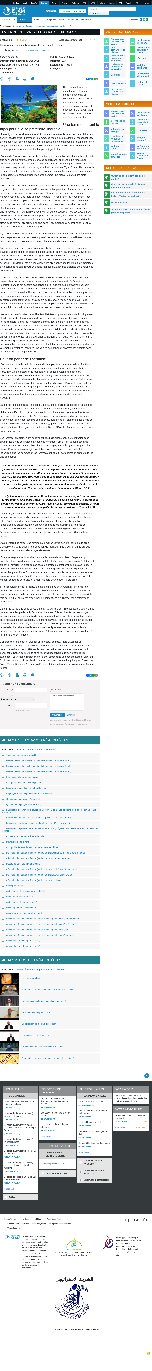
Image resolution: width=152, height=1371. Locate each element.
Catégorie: (7, 50)
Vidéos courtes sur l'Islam (143, 155)
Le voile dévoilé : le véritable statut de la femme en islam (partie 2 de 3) (36, 766)
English (16, 3)
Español (34, 3)
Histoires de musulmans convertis (117, 66)
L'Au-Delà (142, 130)
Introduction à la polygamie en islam (20, 777)
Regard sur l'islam (55, 19)
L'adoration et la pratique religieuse (118, 58)
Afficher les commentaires (80, 19)
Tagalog (112, 3)
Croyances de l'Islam (118, 122)
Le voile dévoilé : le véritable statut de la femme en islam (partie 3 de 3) (36, 771)
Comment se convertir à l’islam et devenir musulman (128, 186)
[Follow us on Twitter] (136, 1220)
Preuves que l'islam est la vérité (117, 41)
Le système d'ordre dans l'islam (117, 91)
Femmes (29, 26)
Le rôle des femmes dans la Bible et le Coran (42, 1047)
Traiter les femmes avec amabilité (19, 755)
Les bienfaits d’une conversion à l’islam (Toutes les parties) (128, 194)
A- (87, 40)
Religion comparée (142, 66)
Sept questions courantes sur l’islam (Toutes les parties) (130, 211)
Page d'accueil (8, 19)
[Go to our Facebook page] (127, 1220)
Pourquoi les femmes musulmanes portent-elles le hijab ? (48, 1058)
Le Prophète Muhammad (143, 147)
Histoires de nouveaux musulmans (117, 138)
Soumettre (57, 715)
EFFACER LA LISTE (140, 1128)
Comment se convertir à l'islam (143, 49)
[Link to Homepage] (14, 11)
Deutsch (54, 3)
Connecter (51, 11)
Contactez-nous (131, 19)
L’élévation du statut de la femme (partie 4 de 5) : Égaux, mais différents (37, 875)
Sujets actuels (18, 26)
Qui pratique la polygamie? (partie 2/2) (21, 804)
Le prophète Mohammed (143, 74)
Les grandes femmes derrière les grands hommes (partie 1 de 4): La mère (38, 935)
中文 (84, 3)
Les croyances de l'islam (118, 49)
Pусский (65, 3)
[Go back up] (146, 1075)
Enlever (146, 1121)
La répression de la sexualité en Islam (39, 1024)
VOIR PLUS (9, 1189)
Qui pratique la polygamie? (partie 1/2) (21, 799)
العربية (25, 3)
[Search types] (98, 13)
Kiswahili (129, 3)
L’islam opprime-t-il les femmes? (19, 908)
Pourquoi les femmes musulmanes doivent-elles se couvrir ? (49, 989)
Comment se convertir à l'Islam (143, 122)
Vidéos (37, 19)
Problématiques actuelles (40, 969)
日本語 (93, 3)
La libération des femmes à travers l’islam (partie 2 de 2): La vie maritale (37, 817)
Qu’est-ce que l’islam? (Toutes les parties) (129, 177)
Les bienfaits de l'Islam (143, 113)
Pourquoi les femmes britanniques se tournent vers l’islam (30, 847)
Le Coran (115, 75)
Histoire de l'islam (142, 83)
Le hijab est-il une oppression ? (36, 1012)
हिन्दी (120, 3)
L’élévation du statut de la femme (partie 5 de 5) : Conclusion (32, 880)
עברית (147, 3)
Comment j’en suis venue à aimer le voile (23, 836)
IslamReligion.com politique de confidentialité (51, 1224)
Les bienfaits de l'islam (143, 41)
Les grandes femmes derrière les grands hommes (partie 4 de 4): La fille (37, 930)
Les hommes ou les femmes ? (35, 1035)
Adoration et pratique (117, 130)
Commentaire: (56, 690)
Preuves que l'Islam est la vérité (117, 113)
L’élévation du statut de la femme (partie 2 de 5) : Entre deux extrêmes (36, 858)
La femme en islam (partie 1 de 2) (19, 897)
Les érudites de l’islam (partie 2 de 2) (21, 946)
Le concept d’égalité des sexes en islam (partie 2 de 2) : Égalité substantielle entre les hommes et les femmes (50, 829)
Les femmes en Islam (31, 978)
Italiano (102, 3)
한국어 (138, 3)
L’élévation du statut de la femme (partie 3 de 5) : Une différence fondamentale (40, 869)
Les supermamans (12, 886)
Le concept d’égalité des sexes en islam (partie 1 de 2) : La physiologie (36, 823)
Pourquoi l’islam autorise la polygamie (21, 782)
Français (44, 3)
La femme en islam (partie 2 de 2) (19, 902)
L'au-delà (141, 58)
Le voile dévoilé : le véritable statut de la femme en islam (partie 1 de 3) (36, 760)
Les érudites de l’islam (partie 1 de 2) (21, 941)
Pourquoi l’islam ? (120, 202)
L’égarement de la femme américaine (21, 864)
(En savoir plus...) (12, 1108)
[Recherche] (133, 9)
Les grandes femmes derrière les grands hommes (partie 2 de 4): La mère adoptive (42, 919)
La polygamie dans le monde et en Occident (24, 788)
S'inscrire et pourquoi (72, 11)
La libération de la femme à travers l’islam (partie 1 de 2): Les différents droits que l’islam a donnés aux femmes (49, 811)
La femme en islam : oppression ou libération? (25, 891)
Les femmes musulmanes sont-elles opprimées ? (44, 1001)
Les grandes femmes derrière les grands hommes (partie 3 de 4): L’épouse (38, 924)
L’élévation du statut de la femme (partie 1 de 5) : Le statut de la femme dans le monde (43, 853)
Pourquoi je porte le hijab (15, 842)
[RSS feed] (145, 1220)
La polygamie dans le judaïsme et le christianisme (27, 793)
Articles (23, 19)
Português (75, 3)
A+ (95, 40)
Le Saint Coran (115, 147)
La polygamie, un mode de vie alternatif (22, 913)
